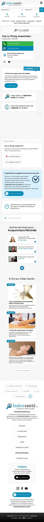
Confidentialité (33, 516)
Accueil (13, 21)
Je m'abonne (23, 477)
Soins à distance (22, 15)
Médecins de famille (15, 386)
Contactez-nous (22, 458)
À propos (22, 426)
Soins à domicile (12, 391)
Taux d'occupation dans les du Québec (22, 107)
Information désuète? (14, 156)
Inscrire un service (15, 194)
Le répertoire (22, 431)
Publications (22, 437)
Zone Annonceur (22, 453)
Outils (22, 442)
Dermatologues (20, 396)
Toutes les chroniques (23, 370)
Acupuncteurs (30, 21)
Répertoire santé (21, 21)
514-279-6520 (13, 43)
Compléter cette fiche (14, 162)
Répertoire (7, 15)
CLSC (37, 391)
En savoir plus (11, 86)
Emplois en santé (22, 447)
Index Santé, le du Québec (21, 97)
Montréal (38, 21)
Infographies (37, 15)
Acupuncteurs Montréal (14, 218)
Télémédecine (32, 386)
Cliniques (26, 391)
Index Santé (10, 516)
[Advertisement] (22, 126)
